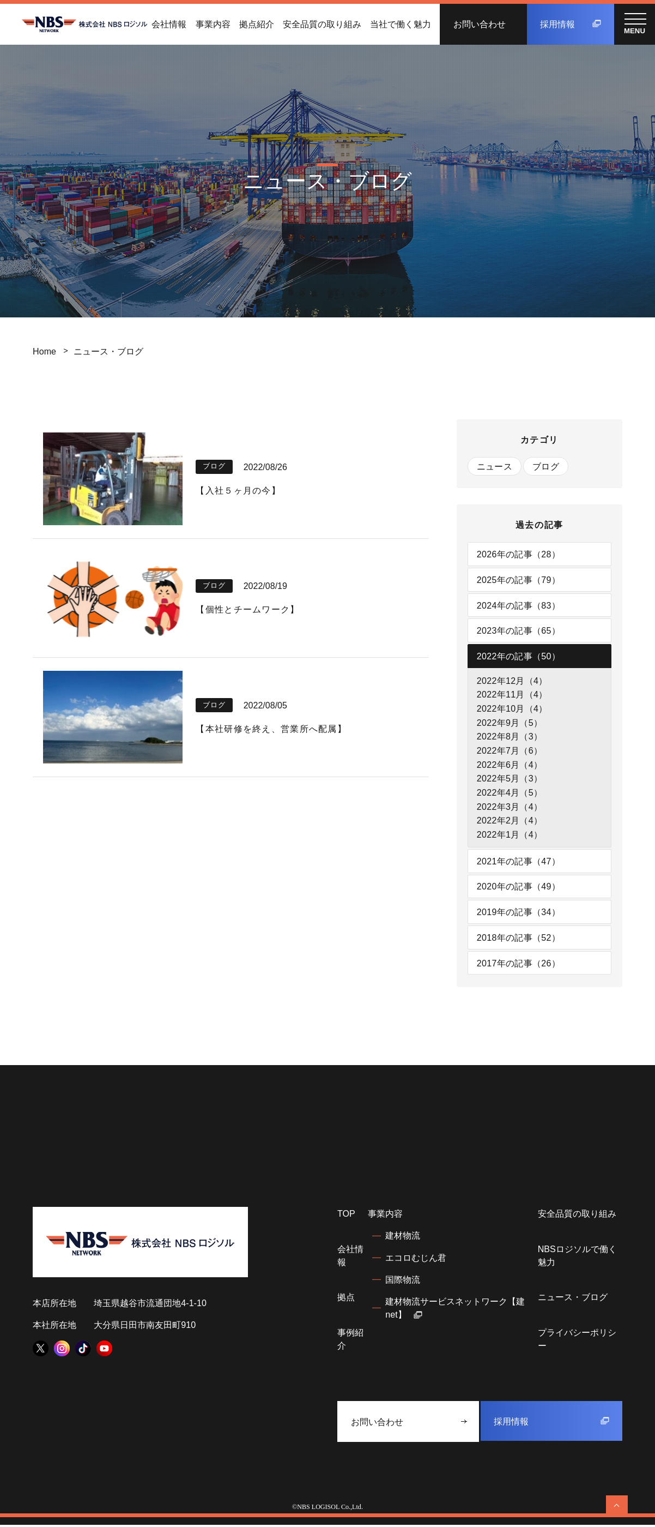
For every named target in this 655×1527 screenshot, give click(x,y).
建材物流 (402, 1237)
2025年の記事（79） (519, 580)
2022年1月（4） (510, 835)
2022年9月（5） (510, 723)
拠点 (346, 1299)
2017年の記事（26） (519, 965)
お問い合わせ (479, 24)
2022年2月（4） (510, 822)
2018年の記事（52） (519, 939)
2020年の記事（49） (519, 888)
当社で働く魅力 (400, 24)
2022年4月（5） (510, 793)
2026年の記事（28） (519, 554)
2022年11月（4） (512, 695)
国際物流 (402, 1281)
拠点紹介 (256, 24)
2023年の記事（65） (519, 631)
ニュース (494, 466)
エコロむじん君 (415, 1259)
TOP (346, 1216)
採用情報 (570, 24)
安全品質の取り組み (322, 24)
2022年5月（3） (510, 779)
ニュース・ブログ (573, 1299)
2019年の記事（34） (519, 913)
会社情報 (168, 24)
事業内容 (213, 24)
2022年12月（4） (512, 681)
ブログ (545, 466)
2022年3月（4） (510, 808)
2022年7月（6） (510, 751)
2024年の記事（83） (519, 605)
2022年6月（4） (510, 766)
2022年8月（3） (510, 737)
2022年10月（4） (512, 709)
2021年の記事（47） (519, 862)
